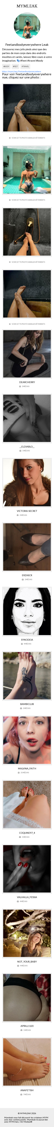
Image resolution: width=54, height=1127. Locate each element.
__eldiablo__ (27, 446)
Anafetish (27, 1090)
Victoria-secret (27, 511)
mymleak (27, 6)
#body (6, 66)
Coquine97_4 (27, 832)
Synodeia (27, 639)
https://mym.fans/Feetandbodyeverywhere (21, 71)
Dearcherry (27, 382)
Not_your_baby (27, 961)
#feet (15, 66)
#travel (25, 66)
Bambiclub (27, 704)
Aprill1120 (27, 1026)
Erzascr (27, 575)
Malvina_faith (27, 768)
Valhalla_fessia (27, 897)
